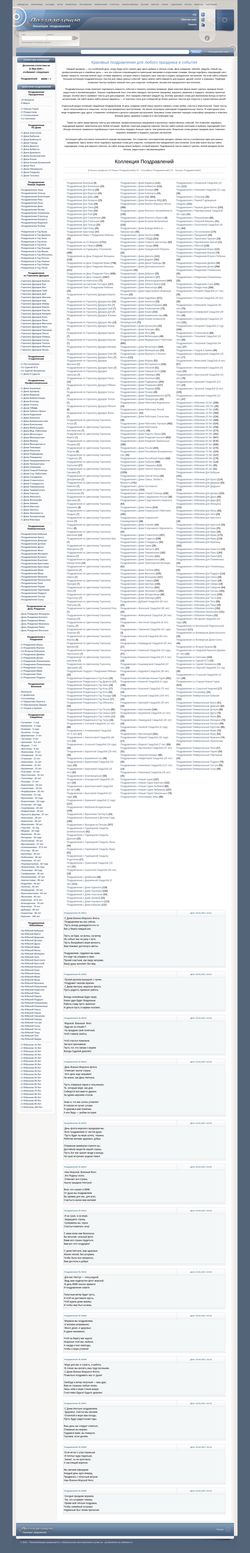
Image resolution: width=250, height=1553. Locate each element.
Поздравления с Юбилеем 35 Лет (194, 427)
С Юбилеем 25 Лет (31, 1058)
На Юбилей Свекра (31, 1019)
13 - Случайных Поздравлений (152, 170)
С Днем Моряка (29, 441)
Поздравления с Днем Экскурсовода (140, 594)
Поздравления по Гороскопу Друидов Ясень (90, 413)
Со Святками (28, 118)
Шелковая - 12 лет (31, 765)
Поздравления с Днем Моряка (136, 360)
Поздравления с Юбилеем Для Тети (195, 601)
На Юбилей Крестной (32, 963)
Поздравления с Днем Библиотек (138, 186)
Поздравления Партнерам (35, 590)
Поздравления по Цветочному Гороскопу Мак (91, 538)
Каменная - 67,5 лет (31, 900)
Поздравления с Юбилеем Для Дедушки (198, 486)
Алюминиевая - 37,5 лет (34, 847)
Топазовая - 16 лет (31, 778)
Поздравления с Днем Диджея (136, 259)
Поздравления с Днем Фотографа (138, 577)
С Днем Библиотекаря (33, 398)
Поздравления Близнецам (35, 196)
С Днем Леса (28, 165)
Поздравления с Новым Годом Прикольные (143, 793)
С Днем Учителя (30, 493)
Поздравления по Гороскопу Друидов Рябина (91, 385)
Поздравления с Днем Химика (136, 580)
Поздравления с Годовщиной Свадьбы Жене (91, 842)
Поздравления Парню (33, 586)
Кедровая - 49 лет (30, 883)
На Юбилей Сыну (30, 1026)
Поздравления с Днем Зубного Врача (140, 284)
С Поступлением (30, 364)
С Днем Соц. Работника (34, 473)
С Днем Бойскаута (31, 139)
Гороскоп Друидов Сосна (35, 340)
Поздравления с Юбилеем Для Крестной (198, 524)
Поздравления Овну (32, 190)
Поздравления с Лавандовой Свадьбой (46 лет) (146, 720)
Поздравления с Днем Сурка (135, 545)
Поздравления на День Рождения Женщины (90, 256)
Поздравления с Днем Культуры (137, 329)
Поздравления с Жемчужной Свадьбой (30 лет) (145, 615)
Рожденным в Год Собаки (35, 264)
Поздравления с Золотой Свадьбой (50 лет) (144, 636)
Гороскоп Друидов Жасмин (36, 297)
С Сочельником (29, 115)
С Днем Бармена (30, 395)
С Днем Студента (30, 374)
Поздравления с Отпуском (190, 196)
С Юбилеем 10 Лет (31, 1044)
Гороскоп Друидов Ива (33, 300)
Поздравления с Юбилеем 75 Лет (194, 455)
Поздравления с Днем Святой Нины (139, 476)
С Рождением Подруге (33, 677)
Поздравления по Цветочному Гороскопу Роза (91, 608)
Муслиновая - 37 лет (32, 844)
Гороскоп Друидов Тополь (35, 343)
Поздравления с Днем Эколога (137, 587)
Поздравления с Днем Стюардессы (139, 542)
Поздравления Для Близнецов (83, 186)
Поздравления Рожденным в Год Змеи (87, 685)
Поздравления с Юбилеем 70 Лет (194, 451)
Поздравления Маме (32, 570)
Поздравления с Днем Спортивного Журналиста (146, 528)
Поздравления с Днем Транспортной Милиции (145, 563)
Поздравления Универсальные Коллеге (197, 723)
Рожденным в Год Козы (34, 241)
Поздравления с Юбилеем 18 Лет (194, 413)
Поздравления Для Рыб (79, 214)
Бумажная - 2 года (31, 726)
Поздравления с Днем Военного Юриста (142, 217)
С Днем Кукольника (31, 424)
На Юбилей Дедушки (32, 937)
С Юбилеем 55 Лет (31, 1077)
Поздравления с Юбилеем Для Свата (196, 577)
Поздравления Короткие (34, 560)
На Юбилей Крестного (33, 960)
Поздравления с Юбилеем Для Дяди (196, 500)
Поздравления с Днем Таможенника (139, 552)
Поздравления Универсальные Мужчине (198, 737)
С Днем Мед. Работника (34, 431)
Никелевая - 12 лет (31, 762)
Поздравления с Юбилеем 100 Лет (195, 406)
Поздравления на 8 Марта (81, 245)
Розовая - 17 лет (30, 781)
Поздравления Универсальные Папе (196, 748)
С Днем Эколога (29, 510)
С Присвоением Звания (34, 705)
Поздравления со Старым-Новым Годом (198, 681)
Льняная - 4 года (30, 732)
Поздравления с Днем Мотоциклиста (140, 364)
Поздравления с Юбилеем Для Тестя (196, 598)
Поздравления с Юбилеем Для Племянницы (200, 566)
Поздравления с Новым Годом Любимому (142, 789)
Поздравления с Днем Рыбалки (137, 462)
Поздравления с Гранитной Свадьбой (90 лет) (91, 870)
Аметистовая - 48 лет (32, 880)
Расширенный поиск (218, 52)
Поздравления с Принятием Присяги (196, 238)
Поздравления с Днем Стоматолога (139, 535)
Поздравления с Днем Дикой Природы (141, 263)
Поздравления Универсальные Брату (196, 702)
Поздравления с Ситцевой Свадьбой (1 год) (200, 326)
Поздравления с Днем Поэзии (136, 392)
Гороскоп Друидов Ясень (35, 350)
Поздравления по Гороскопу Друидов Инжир (91, 326)
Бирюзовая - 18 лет (31, 785)
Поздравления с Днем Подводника (139, 381)
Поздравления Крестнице (35, 567)
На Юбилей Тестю (31, 1029)
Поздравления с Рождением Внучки (195, 252)
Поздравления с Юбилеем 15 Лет (194, 409)
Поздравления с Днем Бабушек (84, 904)
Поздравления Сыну (32, 599)
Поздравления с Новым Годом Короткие (141, 782)
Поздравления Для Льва (80, 204)
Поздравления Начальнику (36, 580)
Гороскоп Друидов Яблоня (35, 346)
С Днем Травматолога (33, 490)
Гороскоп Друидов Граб (34, 290)
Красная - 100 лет (30, 916)
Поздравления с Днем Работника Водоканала (145, 402)
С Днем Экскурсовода (33, 516)
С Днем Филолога (30, 496)
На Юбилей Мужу (30, 980)
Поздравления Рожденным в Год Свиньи (89, 713)
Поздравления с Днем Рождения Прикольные (145, 441)
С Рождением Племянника (35, 661)
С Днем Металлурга (32, 434)
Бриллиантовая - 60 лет (34, 893)
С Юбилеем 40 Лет (31, 1068)
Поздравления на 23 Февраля (83, 242)
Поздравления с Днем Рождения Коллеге (142, 437)
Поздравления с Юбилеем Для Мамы (196, 535)
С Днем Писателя (30, 450)
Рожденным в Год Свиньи (35, 261)
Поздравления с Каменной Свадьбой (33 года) (145, 650)
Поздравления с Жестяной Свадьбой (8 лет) (144, 622)
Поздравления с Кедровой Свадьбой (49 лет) (144, 671)
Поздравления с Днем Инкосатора (138, 287)
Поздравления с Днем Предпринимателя (142, 395)
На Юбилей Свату (31, 1009)
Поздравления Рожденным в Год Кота (87, 692)
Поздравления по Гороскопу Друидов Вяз (89, 305)
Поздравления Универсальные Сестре (197, 765)
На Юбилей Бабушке (32, 930)
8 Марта (25, 103)
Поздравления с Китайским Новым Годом (142, 678)
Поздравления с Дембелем (81, 877)
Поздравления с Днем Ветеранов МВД (141, 200)
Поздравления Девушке (34, 540)
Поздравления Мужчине (34, 577)
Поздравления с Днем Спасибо (137, 524)
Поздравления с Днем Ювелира (137, 598)
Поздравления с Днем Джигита (137, 256)
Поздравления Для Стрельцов (83, 221)
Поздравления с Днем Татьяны (137, 556)
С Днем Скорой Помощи (34, 470)
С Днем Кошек (29, 159)
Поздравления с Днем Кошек (136, 312)
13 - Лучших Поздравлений (185, 170)
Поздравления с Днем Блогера (137, 189)
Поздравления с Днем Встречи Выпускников (144, 221)
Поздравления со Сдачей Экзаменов (196, 664)
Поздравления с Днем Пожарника (138, 385)
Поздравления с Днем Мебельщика (139, 336)
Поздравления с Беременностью (84, 758)
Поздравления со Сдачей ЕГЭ (192, 660)
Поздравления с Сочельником (192, 333)
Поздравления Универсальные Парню (197, 751)
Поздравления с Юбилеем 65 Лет (194, 448)
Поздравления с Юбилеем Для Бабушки (198, 472)
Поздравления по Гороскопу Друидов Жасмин (91, 315)
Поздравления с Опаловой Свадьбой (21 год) (200, 189)
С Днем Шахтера (30, 506)
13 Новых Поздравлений (121, 170)
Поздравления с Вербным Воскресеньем (89, 807)
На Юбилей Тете (30, 1035)
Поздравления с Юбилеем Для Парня (196, 556)
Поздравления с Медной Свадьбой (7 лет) (143, 744)
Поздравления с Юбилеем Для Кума (196, 528)
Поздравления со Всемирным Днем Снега (199, 639)
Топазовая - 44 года (31, 870)
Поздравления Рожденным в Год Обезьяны (90, 702)
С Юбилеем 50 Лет (31, 1074)
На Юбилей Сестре (31, 1022)
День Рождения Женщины (35, 614)
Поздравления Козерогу (34, 219)
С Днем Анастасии (31, 133)
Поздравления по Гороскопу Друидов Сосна (90, 392)
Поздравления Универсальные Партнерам (199, 755)
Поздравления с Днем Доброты (137, 273)
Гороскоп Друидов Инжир (35, 304)
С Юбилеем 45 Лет (31, 1071)
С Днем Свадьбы (30, 172)
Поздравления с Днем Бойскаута (138, 193)
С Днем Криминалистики (34, 421)
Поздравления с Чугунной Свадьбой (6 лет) (199, 388)
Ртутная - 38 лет (30, 850)
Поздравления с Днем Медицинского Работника (146, 339)
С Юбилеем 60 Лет (31, 1081)
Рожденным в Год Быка (34, 231)
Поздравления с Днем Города (136, 245)
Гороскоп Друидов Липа (34, 320)
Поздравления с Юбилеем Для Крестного (198, 517)
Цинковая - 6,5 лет (31, 742)
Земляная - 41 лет (31, 860)
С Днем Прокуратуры (32, 464)
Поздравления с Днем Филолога (137, 573)
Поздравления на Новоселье (82, 280)
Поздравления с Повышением (192, 217)
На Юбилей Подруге (32, 999)
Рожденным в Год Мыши (34, 251)
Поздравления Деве (32, 206)
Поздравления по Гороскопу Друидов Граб (89, 308)
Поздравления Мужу (32, 573)
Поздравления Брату (32, 537)
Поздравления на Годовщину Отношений (89, 249)
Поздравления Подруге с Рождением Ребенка (91, 671)
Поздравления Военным (80, 183)
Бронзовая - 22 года (32, 798)
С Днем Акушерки (30, 388)
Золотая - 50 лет (30, 886)
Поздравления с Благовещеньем (84, 776)
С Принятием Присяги (33, 701)
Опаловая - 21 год (31, 794)
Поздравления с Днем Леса (135, 333)
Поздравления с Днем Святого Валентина (143, 469)
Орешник (36, 330)
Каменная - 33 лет (30, 834)
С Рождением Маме (31, 671)
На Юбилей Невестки (32, 990)
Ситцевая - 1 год (30, 722)
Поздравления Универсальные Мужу (196, 734)
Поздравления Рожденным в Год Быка (87, 678)
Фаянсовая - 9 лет (31, 752)
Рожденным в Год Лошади (35, 248)
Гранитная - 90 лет (31, 913)
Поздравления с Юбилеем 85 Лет (194, 462)
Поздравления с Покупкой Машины (195, 221)
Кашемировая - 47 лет (33, 877)
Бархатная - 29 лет (31, 821)
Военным (26, 692)
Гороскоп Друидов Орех (34, 327)
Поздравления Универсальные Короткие (198, 727)
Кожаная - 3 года (30, 729)
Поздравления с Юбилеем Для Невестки (198, 549)
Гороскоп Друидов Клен (34, 317)
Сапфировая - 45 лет (32, 873)
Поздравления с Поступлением (193, 231)
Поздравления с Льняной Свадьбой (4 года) (144, 727)
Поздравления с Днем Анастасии (85, 894)
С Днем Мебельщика (32, 428)
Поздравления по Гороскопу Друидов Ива (89, 322)
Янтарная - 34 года (31, 837)
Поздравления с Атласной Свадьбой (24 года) (91, 744)
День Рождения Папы (33, 627)
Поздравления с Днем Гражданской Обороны (144, 249)
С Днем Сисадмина (31, 477)
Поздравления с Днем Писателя (137, 378)
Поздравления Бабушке (34, 534)
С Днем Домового (30, 152)
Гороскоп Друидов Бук (33, 284)
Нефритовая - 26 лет (32, 811)
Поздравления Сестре (33, 596)
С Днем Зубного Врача (33, 411)
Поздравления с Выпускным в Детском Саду (91, 817)
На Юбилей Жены (31, 950)
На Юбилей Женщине (33, 953)
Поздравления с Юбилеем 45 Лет (194, 434)
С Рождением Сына (31, 667)
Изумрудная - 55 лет (32, 890)
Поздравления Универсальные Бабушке (198, 695)
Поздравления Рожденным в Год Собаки (89, 716)
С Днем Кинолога (30, 418)
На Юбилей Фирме (31, 1039)
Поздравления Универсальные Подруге (197, 761)
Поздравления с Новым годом (136, 779)
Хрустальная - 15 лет (32, 775)
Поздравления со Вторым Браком (194, 646)
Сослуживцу (28, 698)
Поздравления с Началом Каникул (138, 755)
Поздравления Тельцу (33, 193)
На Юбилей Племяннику (34, 1003)
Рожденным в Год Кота (33, 245)
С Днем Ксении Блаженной (35, 162)
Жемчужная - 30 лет (32, 824)
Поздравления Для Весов (80, 189)
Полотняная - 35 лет (32, 841)
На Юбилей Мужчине (32, 983)
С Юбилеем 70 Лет (31, 1087)
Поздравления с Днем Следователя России (143, 496)
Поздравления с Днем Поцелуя (137, 388)
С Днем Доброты (30, 149)
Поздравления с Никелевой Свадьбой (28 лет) (145, 772)
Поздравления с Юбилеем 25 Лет (194, 420)
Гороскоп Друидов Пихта (34, 333)
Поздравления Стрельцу (34, 216)
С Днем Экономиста (32, 513)
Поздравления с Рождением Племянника (198, 270)
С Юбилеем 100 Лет (32, 1107)
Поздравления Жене (32, 550)
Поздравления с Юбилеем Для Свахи (196, 580)
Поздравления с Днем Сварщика (138, 465)
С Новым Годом (30, 109)
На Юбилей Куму (30, 970)
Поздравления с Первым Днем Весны (196, 207)
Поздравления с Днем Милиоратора (139, 350)
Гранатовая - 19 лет (31, 788)
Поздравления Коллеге (33, 557)
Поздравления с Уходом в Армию (194, 350)
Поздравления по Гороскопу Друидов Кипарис (91, 346)
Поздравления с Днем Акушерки (84, 891)
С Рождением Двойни (33, 654)
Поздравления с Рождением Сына (194, 284)
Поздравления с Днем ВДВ (134, 196)
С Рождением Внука (32, 645)
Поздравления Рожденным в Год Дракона (89, 681)
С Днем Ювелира (30, 520)
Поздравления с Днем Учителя (137, 570)
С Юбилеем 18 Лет (31, 1051)
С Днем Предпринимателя (35, 460)
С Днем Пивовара (30, 447)
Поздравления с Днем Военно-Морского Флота (145, 204)
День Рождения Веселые (34, 630)
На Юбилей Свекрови (33, 1016)
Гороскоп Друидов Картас (35, 307)
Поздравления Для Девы (80, 196)
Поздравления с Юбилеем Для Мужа (196, 538)
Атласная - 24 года (31, 804)
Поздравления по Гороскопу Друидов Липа (90, 357)
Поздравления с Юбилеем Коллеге (195, 608)
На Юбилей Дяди (30, 947)
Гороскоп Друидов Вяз (33, 287)
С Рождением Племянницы (36, 664)
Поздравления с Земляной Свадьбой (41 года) (145, 629)
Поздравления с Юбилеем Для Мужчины (198, 542)
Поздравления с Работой (189, 245)
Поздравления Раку (32, 199)
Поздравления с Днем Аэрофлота (85, 901)
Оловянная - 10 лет (31, 755)
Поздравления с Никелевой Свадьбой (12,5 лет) (146, 765)
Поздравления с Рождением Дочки (195, 266)
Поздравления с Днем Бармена (137, 183)
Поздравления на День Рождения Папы (88, 273)
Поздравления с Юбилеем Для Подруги (197, 573)
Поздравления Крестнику (35, 563)
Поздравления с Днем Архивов (83, 898)
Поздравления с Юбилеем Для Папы (196, 552)
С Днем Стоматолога (32, 480)
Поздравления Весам (33, 209)
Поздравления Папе (32, 583)
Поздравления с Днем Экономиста (139, 591)
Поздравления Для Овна (80, 207)
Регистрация (27, 42)
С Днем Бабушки (30, 136)
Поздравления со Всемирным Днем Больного (200, 632)
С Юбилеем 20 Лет (31, 1054)
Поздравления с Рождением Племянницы (198, 277)
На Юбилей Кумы (30, 973)
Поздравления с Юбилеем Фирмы (194, 615)
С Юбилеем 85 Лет (31, 1097)
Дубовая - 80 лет (30, 910)
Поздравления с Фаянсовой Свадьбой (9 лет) (200, 360)
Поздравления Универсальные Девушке (198, 706)
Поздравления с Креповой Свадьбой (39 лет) (144, 702)
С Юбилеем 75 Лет (31, 1091)
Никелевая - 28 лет (31, 818)
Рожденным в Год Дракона (35, 235)
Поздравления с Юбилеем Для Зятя (195, 514)
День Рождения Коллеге (34, 617)
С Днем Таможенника (32, 487)
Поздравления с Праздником (191, 235)
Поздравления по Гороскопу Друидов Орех (90, 367)
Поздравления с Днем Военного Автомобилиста (146, 210)
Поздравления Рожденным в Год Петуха (88, 709)
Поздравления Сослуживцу (191, 692)
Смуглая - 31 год (30, 827)
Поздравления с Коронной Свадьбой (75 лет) (144, 688)
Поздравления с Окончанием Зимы (139, 796)
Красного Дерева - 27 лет (34, 814)
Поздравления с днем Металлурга (138, 346)
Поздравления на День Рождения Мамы (88, 263)
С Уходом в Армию (31, 708)
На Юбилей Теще (30, 1032)
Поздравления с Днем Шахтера (137, 584)
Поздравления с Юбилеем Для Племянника (200, 559)
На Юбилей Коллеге (32, 967)
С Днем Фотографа (31, 500)
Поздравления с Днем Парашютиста (140, 371)
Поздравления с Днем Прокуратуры (139, 399)
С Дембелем (28, 695)
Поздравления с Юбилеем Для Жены (196, 510)
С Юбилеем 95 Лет (31, 1104)
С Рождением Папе (31, 674)
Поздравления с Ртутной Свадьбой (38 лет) (199, 298)
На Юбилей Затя (30, 957)
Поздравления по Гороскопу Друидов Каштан (91, 339)
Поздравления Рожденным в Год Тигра (88, 720)
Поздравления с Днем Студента (137, 538)
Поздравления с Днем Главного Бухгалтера (143, 242)
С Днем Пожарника (31, 457)
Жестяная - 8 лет (30, 749)
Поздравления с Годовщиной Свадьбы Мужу (91, 849)
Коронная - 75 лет (30, 906)
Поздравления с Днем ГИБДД (136, 238)
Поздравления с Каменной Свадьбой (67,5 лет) (145, 657)
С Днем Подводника (32, 454)
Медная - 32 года (30, 831)
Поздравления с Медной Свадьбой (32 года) (144, 737)
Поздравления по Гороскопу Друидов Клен (90, 354)
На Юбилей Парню (31, 996)
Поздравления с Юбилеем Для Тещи (196, 605)
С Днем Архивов (30, 391)
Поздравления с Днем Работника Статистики (144, 416)
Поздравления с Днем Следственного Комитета (146, 500)
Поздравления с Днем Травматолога (140, 559)
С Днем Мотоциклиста (33, 444)
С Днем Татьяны (30, 175)
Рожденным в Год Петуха (35, 258)
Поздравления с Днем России (136, 448)
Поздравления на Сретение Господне (87, 284)
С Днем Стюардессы (32, 483)
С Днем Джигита (30, 146)
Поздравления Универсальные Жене (196, 716)
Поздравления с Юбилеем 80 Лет (194, 458)
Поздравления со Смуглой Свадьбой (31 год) (200, 667)
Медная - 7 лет (29, 745)
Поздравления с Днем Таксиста (137, 549)
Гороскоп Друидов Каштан (35, 310)
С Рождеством (29, 112)
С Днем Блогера (30, 401)
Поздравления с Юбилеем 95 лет (194, 469)
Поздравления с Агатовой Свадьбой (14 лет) (91, 723)
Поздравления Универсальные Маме (196, 730)
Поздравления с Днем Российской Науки (142, 458)
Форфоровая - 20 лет (32, 791)
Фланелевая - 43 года (33, 867)
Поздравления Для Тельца (81, 224)
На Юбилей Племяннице (34, 1006)
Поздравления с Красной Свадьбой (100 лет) (144, 695)
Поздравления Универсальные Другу (196, 713)
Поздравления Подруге (34, 593)
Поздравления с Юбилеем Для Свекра (197, 584)
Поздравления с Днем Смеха (136, 507)
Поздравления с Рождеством (192, 287)
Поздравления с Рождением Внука (195, 249)
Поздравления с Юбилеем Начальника (197, 611)
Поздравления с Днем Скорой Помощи (141, 493)
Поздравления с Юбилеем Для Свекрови (198, 587)
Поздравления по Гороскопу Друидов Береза (91, 294)
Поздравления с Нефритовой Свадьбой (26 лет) (146, 758)
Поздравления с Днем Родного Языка (140, 434)
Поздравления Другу (32, 547)
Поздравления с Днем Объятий (137, 367)
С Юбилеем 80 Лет (31, 1094)
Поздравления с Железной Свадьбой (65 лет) (145, 608)
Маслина (36, 323)
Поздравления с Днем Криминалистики (141, 315)
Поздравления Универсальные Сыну (196, 769)
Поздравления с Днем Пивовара (137, 374)
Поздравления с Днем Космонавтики (140, 308)
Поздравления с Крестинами (135, 709)
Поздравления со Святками (191, 657)
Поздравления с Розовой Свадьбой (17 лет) (200, 291)
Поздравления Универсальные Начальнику (199, 741)
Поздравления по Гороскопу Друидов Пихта (90, 378)
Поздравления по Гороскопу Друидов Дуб (89, 312)
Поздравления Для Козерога (82, 200)
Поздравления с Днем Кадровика (138, 298)
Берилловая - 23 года (33, 801)
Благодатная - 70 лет (32, 903)
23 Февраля (27, 100)
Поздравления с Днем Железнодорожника (143, 280)
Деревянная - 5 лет (31, 735)
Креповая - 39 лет (30, 854)
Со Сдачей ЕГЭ (29, 367)
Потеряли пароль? (43, 42)
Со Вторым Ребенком (33, 651)
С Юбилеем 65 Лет (31, 1084)
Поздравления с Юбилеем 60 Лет (194, 444)
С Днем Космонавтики (33, 156)
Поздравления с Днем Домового (137, 277)
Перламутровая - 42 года (34, 864)
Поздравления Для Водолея (82, 193)
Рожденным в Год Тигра (34, 268)
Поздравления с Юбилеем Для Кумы (196, 531)
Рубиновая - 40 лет (31, 857)
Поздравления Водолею (34, 222)
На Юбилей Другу (30, 944)
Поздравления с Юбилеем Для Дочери (197, 493)
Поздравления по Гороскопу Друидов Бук (89, 301)
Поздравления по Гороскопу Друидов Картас (91, 333)
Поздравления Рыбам (33, 226)
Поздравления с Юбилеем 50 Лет (194, 437)
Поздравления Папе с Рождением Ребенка (90, 287)
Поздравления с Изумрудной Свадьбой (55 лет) (146, 643)
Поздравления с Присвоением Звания (196, 242)
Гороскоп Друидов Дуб (33, 294)
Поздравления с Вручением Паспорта (87, 814)
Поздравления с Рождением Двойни (195, 263)
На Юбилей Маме (30, 977)
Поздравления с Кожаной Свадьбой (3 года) (144, 681)
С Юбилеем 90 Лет (31, 1100)
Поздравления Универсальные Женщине (198, 720)
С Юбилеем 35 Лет (31, 1064)
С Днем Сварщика (31, 467)
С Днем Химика (29, 503)
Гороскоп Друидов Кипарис (36, 313)
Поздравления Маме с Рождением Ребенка (90, 235)
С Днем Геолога (29, 404)
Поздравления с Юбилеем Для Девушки (198, 482)
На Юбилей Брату (31, 934)
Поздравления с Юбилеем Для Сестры (197, 591)
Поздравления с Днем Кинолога (137, 301)
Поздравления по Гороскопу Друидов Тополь (91, 399)
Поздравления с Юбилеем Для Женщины (198, 503)
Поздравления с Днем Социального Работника (145, 510)
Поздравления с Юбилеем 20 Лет (194, 416)
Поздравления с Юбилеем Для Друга (196, 496)
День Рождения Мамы (33, 620)
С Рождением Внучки (32, 648)
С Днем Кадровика (31, 414)
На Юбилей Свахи (31, 1013)
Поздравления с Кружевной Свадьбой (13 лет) (145, 713)
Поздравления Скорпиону (35, 213)
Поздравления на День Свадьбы (84, 277)
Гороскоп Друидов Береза (35, 281)
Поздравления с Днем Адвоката (84, 887)
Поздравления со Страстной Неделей (196, 688)
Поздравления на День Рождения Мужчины (90, 266)
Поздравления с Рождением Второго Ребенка (200, 256)
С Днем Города (29, 143)
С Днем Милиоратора (33, 437)
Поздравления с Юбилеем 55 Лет (194, 441)
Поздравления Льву (32, 203)
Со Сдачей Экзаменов (33, 371)
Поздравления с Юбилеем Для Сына (196, 594)
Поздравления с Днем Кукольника (138, 326)
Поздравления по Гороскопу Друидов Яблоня (91, 406)
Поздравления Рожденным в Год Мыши (88, 699)
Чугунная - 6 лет (30, 739)
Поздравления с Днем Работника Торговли (143, 423)
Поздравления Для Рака (80, 210)
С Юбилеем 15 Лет (31, 1048)
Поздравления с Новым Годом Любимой (142, 786)
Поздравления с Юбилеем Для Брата (196, 479)
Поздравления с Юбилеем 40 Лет (194, 430)
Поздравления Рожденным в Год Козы (87, 688)
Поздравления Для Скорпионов (84, 217)
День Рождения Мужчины (35, 624)
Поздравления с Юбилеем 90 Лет (194, 465)
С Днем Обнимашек (31, 169)
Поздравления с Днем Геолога (136, 235)
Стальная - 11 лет (30, 758)
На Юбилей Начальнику (34, 986)
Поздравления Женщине (34, 553)
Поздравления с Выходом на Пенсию (87, 824)
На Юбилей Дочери (31, 940)
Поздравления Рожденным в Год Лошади (89, 695)
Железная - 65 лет (31, 896)
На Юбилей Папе (30, 993)
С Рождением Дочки (32, 658)
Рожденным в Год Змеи (34, 238)
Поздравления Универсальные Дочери (197, 709)
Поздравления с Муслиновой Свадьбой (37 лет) (146, 748)
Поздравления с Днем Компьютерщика (141, 305)
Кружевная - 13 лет (31, 768)
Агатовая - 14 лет (30, 771)
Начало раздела (98, 170)
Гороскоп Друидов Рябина (35, 337)
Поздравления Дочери (33, 544)
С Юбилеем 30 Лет (31, 1061)
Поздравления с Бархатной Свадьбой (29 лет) (92, 751)
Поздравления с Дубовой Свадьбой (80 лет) (144, 601)
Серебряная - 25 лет (32, 808)
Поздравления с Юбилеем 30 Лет (194, 423)
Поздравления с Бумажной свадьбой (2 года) (91, 800)
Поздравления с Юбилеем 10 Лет (194, 402)
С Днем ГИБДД (29, 408)
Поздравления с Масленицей (136, 734)
